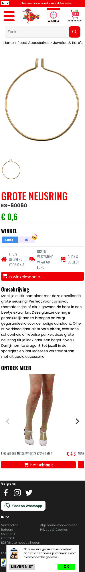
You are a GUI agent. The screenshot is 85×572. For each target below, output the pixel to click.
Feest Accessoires (33, 42)
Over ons (8, 534)
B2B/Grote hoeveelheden (20, 542)
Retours (7, 529)
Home (8, 42)
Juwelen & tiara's (68, 42)
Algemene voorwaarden (58, 525)
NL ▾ (5, 3)
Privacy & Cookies (54, 529)
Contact (7, 538)
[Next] (77, 421)
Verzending (9, 525)
